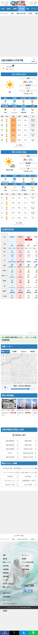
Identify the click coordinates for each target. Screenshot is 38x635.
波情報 (15, 8)
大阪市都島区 (9, 441)
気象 (27, 8)
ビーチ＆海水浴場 (27, 562)
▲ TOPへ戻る (19, 535)
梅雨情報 (6, 573)
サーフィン (25, 555)
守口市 (10, 453)
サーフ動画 (25, 566)
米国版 (5, 611)
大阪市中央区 (28, 449)
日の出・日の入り (8, 583)
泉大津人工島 (9, 484)
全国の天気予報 (22, 539)
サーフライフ (5, 539)
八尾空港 (10, 476)
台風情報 (6, 569)
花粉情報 (6, 576)
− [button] (3, 359)
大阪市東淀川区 (28, 453)
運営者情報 (6, 596)
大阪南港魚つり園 (28, 480)
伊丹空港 (28, 476)
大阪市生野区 (9, 457)
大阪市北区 (28, 445)
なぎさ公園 (28, 484)
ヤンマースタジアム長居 (29, 468)
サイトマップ (7, 600)
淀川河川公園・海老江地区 (11, 468)
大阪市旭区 (28, 441)
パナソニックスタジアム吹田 (29, 472)
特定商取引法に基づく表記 (11, 607)
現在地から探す (20, 435)
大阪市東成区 (9, 449)
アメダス (6, 580)
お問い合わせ (7, 593)
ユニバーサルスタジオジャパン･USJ (11, 472)
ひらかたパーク (10, 480)
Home (3, 8)
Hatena (23, 633)
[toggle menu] (35, 2)
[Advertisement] (19, 35)
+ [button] (3, 356)
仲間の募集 (25, 569)
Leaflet (14, 383)
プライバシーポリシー (10, 604)
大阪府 (32, 539)
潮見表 (9, 8)
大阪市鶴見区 (9, 445)
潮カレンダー (7, 562)
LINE (33, 633)
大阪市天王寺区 (28, 457)
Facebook (4, 633)
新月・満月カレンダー (10, 587)
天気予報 (21, 8)
